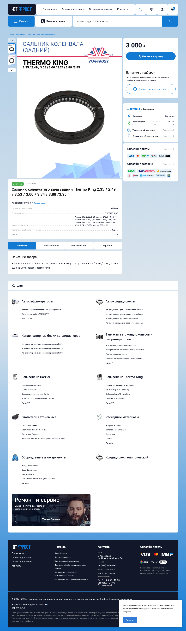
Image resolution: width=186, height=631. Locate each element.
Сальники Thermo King (46, 34)
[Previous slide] (12, 40)
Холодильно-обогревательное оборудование (41, 309)
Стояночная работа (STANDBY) (35, 314)
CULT (50, 604)
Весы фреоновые (29, 470)
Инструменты (28, 474)
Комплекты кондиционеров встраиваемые (124, 323)
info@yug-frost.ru (106, 573)
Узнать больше (51, 519)
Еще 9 (109, 443)
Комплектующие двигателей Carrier (38, 398)
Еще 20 (26, 403)
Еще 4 (25, 483)
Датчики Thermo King (115, 398)
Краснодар (148, 109)
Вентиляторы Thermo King (117, 389)
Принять (130, 620)
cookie (140, 605)
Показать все (39, 203)
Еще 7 (109, 363)
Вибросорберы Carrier (31, 385)
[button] (69, 108)
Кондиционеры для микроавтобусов (122, 318)
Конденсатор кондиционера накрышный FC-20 (43, 348)
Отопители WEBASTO (31, 425)
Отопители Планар (30, 434)
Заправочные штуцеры (116, 429)
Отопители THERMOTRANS (34, 429)
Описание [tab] (22, 245)
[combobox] (117, 21)
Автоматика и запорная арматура (121, 345)
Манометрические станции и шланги (38, 478)
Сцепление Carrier (30, 389)
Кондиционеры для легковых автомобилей (125, 309)
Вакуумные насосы (30, 465)
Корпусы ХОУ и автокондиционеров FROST (125, 349)
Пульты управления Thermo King (120, 385)
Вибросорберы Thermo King (118, 394)
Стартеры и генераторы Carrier (36, 394)
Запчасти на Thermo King (25, 34)
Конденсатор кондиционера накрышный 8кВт (42, 353)
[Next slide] (12, 70)
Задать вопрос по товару (151, 89)
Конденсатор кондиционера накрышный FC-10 (43, 344)
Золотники (110, 434)
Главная (11, 34)
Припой (109, 438)
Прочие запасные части (116, 354)
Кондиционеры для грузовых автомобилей (125, 314)
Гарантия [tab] (108, 245)
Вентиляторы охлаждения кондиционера (124, 358)
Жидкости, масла (113, 425)
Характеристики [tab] (50, 245)
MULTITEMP (27, 318)
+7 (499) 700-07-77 (107, 565)
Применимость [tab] (79, 245)
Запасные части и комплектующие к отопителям (43, 438)
